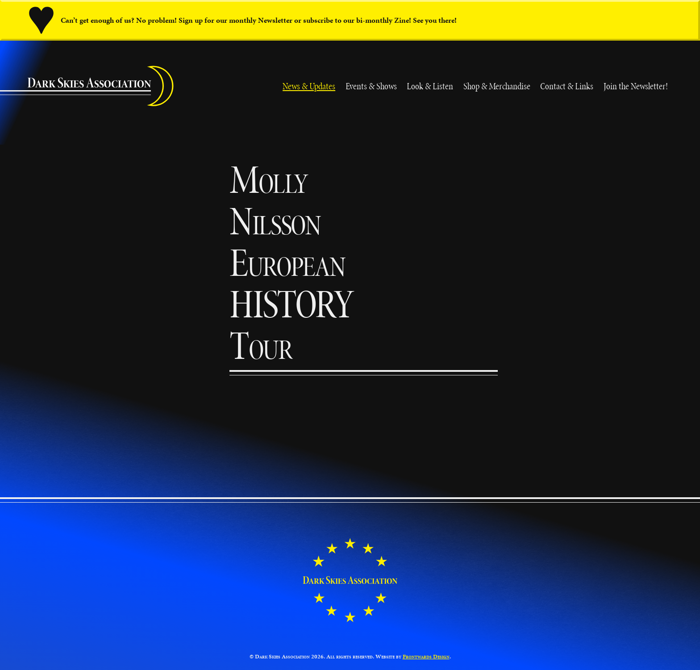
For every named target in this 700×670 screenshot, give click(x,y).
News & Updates (309, 85)
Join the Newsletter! (636, 85)
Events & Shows (371, 85)
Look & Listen (430, 85)
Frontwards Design (426, 657)
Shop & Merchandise (496, 85)
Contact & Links (566, 85)
